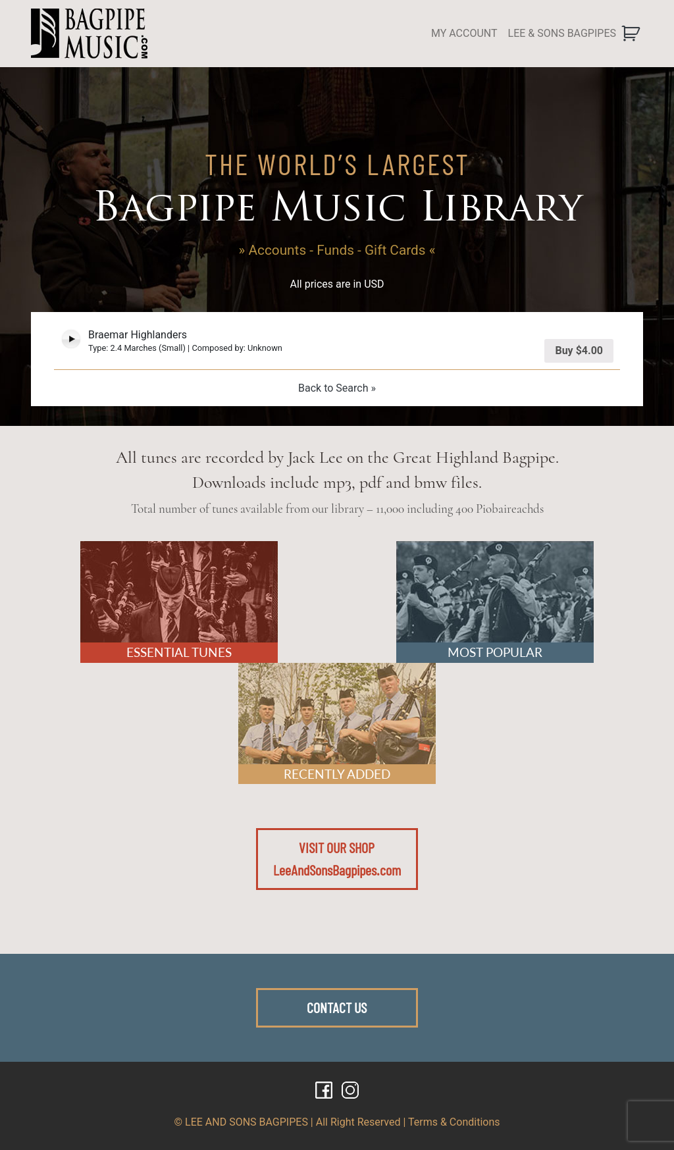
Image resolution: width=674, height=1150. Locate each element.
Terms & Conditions (454, 1122)
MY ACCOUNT (464, 33)
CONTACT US (337, 1007)
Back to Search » (337, 388)
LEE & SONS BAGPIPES (562, 33)
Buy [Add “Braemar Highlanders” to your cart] (579, 350)
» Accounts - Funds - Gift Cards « (337, 250)
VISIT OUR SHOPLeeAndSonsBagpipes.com (337, 858)
